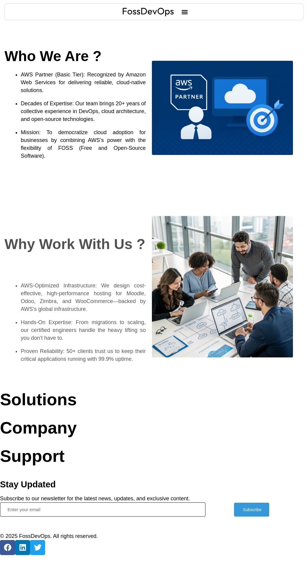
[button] (185, 12)
